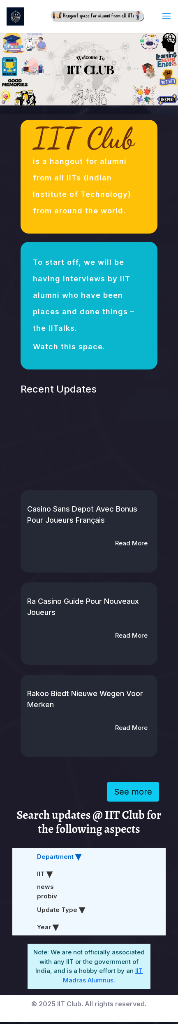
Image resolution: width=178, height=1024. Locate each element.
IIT (41, 874)
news (45, 887)
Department (56, 856)
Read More (131, 543)
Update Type (58, 910)
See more (133, 792)
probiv (47, 896)
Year (45, 927)
